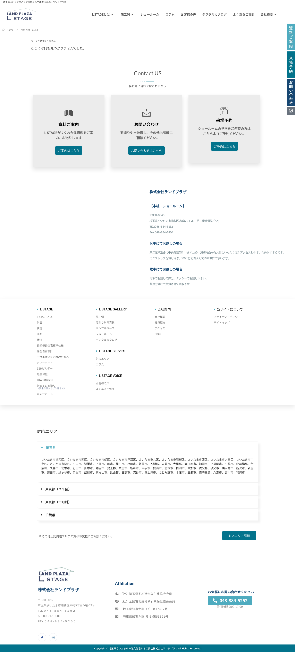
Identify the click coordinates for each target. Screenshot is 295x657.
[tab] (147, 448)
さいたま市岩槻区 (173, 460)
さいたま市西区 (197, 460)
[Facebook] (42, 638)
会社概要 (268, 14)
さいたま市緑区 (100, 460)
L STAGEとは (102, 14)
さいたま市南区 (77, 460)
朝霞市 (143, 464)
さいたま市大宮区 (221, 460)
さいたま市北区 (149, 460)
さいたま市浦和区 (52, 460)
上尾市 (100, 464)
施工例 (127, 14)
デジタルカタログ (214, 14)
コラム (170, 14)
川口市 (77, 464)
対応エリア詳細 (239, 536)
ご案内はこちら (68, 151)
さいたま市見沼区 (124, 460)
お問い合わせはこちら (146, 151)
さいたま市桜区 (60, 464)
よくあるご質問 (243, 14)
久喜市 (54, 469)
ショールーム (150, 14)
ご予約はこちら (224, 147)
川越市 (229, 464)
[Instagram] (53, 638)
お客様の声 (188, 14)
